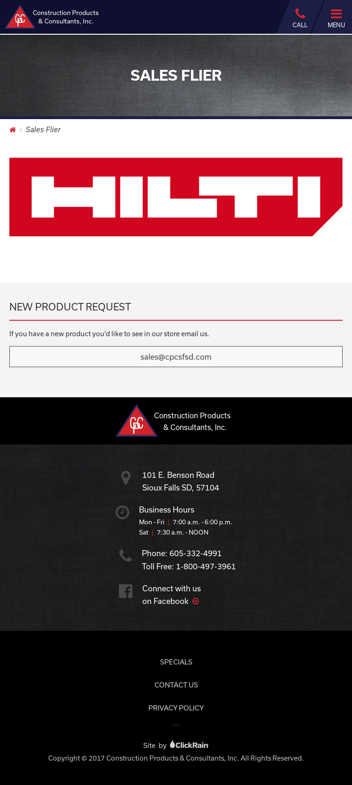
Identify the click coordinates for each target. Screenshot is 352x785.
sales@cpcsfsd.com (176, 356)
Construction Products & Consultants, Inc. (52, 17)
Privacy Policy (176, 708)
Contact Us (176, 685)
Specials (176, 662)
